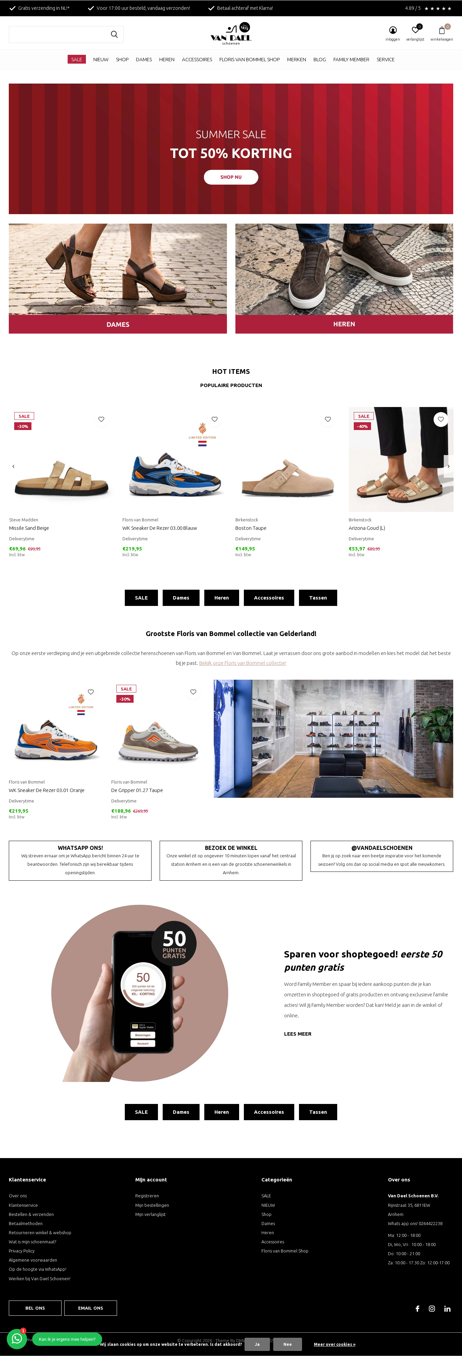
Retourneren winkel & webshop (40, 1232)
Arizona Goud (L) (367, 528)
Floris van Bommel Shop (250, 59)
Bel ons (35, 1308)
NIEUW (101, 59)
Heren (167, 59)
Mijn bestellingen (152, 1205)
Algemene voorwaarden (33, 1260)
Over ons (18, 1195)
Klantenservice (23, 1205)
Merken (296, 59)
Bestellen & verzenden (31, 1214)
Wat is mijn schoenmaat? (32, 1241)
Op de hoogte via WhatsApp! (37, 1269)
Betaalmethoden (26, 1223)
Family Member (351, 59)
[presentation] (13, 467)
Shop (122, 59)
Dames (144, 59)
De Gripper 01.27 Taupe (137, 790)
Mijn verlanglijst (150, 1214)
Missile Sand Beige (29, 528)
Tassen (318, 598)
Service (386, 59)
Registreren (147, 1195)
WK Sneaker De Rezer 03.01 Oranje (47, 790)
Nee (287, 1344)
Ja (257, 1344)
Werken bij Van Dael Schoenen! (39, 1278)
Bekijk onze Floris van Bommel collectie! (242, 663)
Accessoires (197, 59)
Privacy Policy (21, 1250)
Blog (320, 59)
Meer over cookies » (334, 1344)
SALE (76, 59)
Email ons (90, 1308)
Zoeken (114, 34)
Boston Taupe (251, 528)
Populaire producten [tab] (231, 385)
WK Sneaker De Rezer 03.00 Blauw (159, 528)
